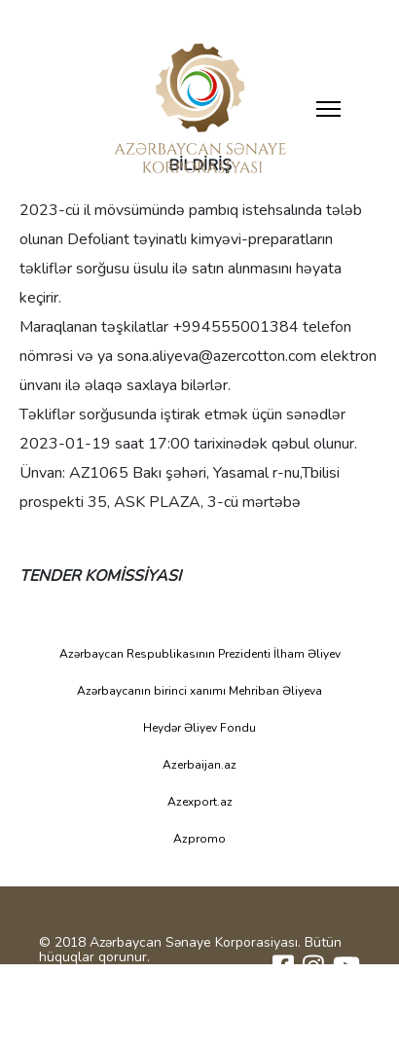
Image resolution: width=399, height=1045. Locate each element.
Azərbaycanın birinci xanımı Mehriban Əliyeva (199, 691)
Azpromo (199, 839)
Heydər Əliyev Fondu (199, 728)
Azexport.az (200, 802)
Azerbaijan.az (199, 765)
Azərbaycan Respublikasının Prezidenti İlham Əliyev (200, 654)
